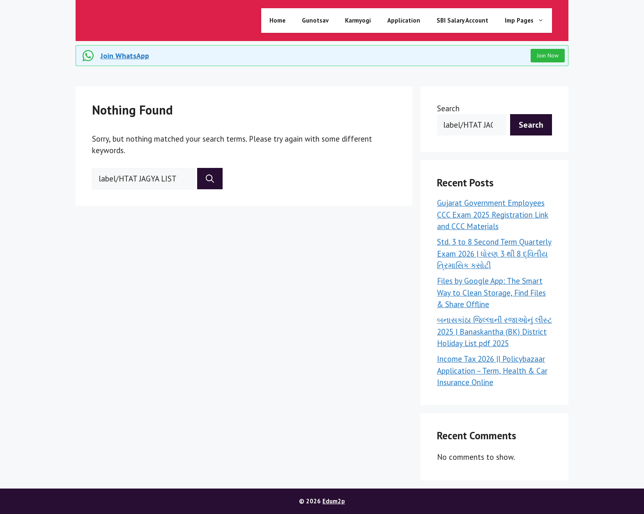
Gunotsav (315, 20)
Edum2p (333, 501)
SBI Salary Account (462, 20)
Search (448, 108)
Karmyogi (358, 20)
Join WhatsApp (125, 55)
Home (277, 20)
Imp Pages (528, 20)
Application (403, 20)
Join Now (548, 55)
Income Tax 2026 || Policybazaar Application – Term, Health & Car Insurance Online (492, 370)
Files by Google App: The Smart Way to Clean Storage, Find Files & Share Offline (491, 292)
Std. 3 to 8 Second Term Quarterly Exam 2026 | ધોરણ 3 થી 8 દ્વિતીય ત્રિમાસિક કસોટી (494, 253)
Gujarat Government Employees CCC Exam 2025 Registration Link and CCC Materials (492, 214)
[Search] (210, 178)
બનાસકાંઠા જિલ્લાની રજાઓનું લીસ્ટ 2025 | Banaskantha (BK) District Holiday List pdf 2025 (494, 331)
